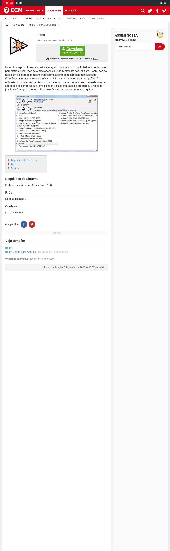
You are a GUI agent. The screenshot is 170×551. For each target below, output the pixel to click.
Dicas (40, 10)
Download (72, 50)
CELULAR (28, 18)
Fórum (30, 10)
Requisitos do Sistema (23, 160)
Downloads (54, 10)
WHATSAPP (17, 18)
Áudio (32, 25)
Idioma (163, 3)
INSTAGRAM (72, 18)
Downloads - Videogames (53, 251)
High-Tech (8, 3)
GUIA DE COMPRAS (96, 18)
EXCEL (61, 18)
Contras (15, 168)
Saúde (19, 3)
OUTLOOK (51, 18)
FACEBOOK (40, 18)
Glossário (71, 10)
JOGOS (6, 18)
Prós (13, 164)
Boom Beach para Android (20, 251)
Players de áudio (47, 25)
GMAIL (82, 18)
